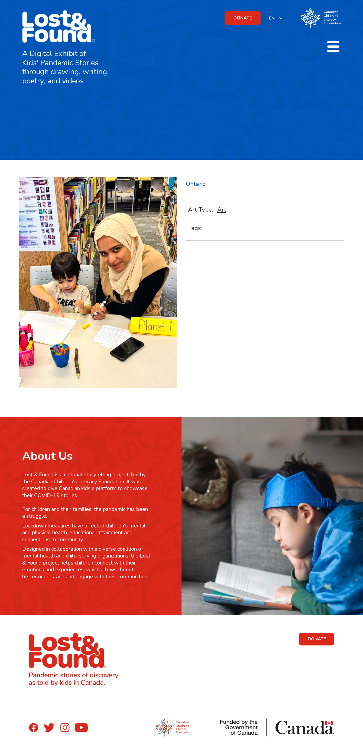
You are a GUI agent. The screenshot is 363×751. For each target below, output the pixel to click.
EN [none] (272, 18)
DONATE (243, 18)
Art (221, 209)
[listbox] (276, 18)
